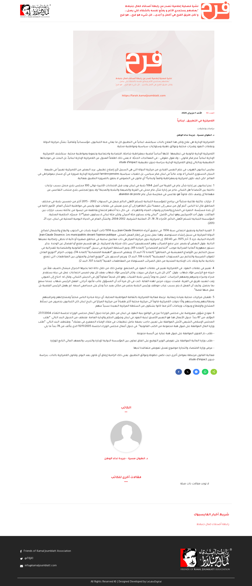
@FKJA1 (29, 558)
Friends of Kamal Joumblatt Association (47, 551)
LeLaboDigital (154, 582)
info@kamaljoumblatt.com (41, 565)
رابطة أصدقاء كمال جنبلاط (213, 524)
